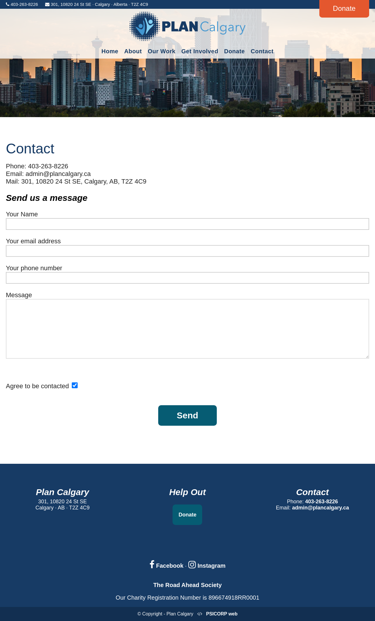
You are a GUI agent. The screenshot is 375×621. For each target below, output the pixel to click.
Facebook (166, 565)
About (133, 51)
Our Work (161, 51)
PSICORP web (221, 613)
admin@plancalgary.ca (320, 508)
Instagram (207, 565)
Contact (262, 51)
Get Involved (199, 51)
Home (109, 51)
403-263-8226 (321, 501)
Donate (234, 51)
